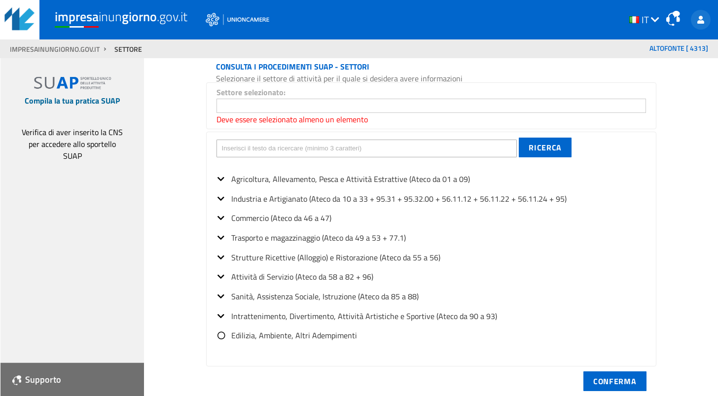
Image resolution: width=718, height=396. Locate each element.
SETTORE (128, 49)
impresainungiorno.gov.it (55, 49)
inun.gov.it (121, 16)
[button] (545, 147)
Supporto (36, 379)
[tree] (431, 254)
